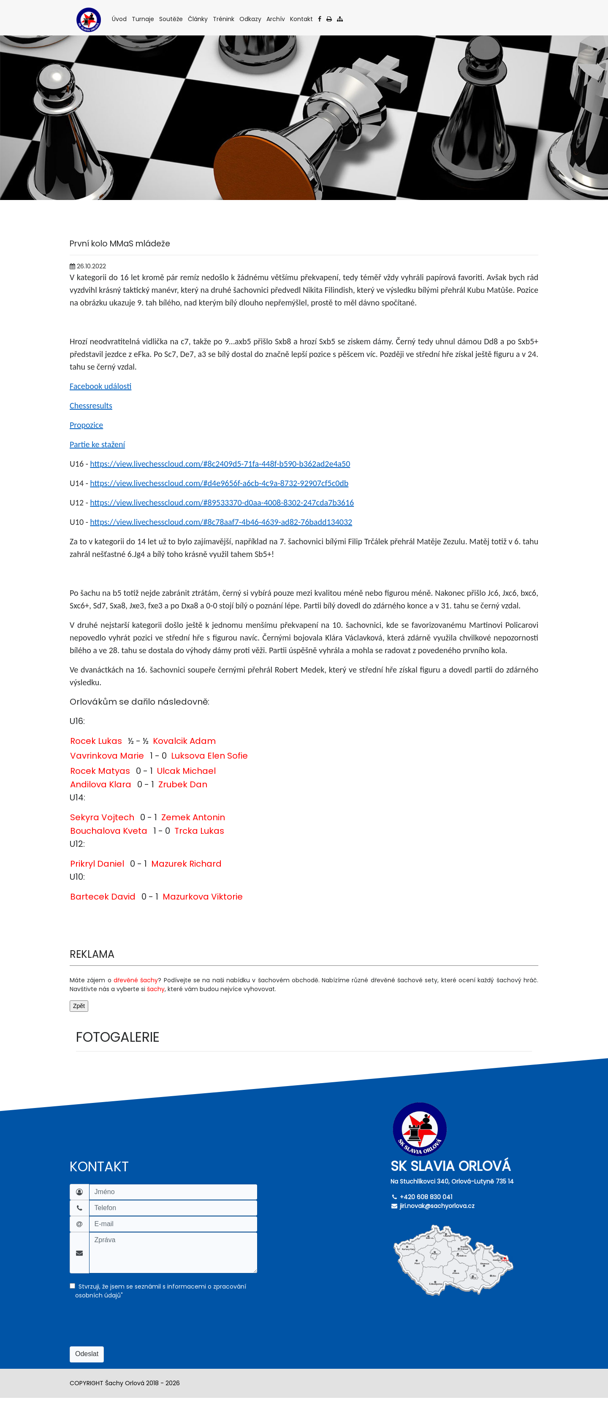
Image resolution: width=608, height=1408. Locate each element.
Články (198, 18)
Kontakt (302, 18)
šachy (156, 989)
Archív (276, 18)
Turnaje (143, 18)
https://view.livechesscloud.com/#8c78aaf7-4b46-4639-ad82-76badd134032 (221, 522)
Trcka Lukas (199, 831)
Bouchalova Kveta (108, 831)
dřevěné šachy (136, 980)
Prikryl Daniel (97, 864)
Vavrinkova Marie (107, 756)
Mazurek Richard (186, 864)
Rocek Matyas (100, 771)
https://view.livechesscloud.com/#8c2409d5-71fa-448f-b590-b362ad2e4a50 (220, 464)
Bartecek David (103, 897)
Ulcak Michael (186, 771)
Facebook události (100, 386)
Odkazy (251, 18)
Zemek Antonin (193, 817)
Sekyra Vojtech (102, 817)
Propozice (86, 425)
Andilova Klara (100, 784)
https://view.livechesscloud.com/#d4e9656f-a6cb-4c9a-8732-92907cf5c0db (219, 483)
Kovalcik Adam (184, 741)
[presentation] (134, 1329)
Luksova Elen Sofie (209, 756)
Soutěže (171, 18)
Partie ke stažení (97, 444)
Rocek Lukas (96, 741)
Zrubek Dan (182, 784)
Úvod (120, 18)
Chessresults (91, 405)
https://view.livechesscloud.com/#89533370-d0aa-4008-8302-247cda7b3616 (222, 502)
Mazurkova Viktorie (203, 897)
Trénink (224, 18)
